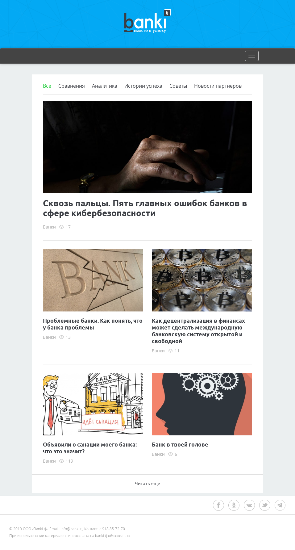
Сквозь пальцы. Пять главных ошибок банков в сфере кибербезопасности (145, 209)
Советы (178, 85)
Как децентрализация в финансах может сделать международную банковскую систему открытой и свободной (198, 331)
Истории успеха (143, 85)
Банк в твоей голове (180, 445)
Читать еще (147, 483)
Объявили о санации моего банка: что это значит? (90, 448)
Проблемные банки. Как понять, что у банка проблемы (93, 324)
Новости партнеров (218, 85)
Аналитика (104, 85)
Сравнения (71, 85)
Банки (49, 227)
